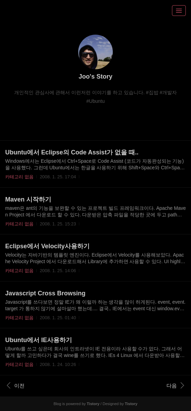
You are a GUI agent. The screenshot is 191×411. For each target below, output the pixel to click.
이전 (16, 385)
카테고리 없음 (19, 176)
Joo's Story (95, 76)
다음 (175, 385)
